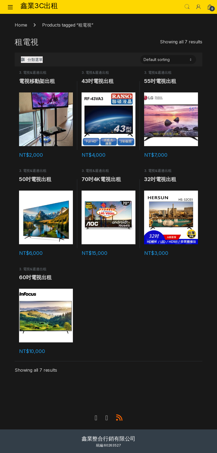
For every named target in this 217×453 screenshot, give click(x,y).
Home (21, 25)
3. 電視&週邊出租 (32, 72)
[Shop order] (168, 59)
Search (187, 7)
